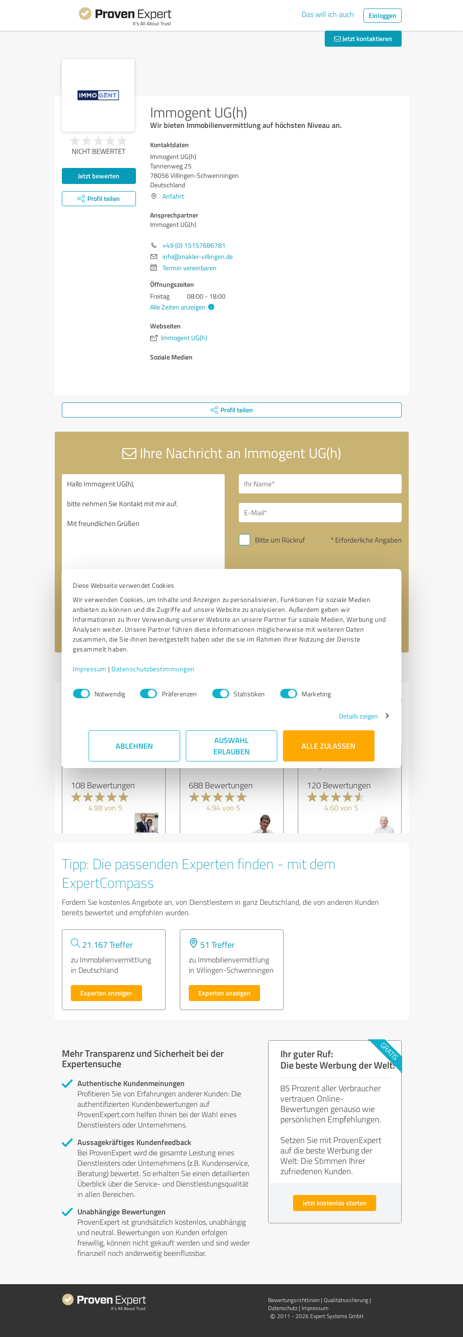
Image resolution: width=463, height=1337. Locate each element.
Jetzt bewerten (98, 175)
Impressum (106, 668)
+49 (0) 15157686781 (194, 245)
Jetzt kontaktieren (363, 38)
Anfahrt (173, 196)
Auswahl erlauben (231, 746)
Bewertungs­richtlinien (294, 1300)
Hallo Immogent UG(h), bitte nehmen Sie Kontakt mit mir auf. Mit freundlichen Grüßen (143, 554)
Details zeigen (342, 715)
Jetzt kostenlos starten (335, 1202)
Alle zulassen (329, 745)
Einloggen (382, 15)
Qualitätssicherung (346, 1300)
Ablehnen (134, 745)
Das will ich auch (328, 14)
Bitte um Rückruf (280, 540)
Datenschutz (282, 1308)
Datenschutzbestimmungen (169, 668)
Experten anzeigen (106, 992)
